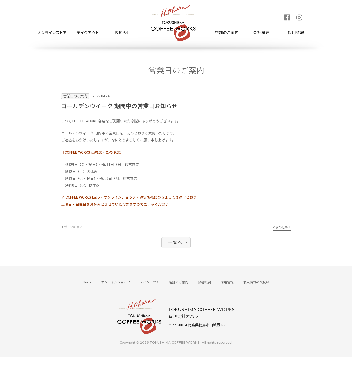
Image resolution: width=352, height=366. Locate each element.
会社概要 (261, 32)
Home (85, 290)
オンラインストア (52, 32)
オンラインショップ (115, 290)
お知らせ (122, 32)
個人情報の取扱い (257, 290)
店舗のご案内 (227, 32)
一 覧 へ (175, 250)
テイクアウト (87, 32)
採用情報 (296, 32)
